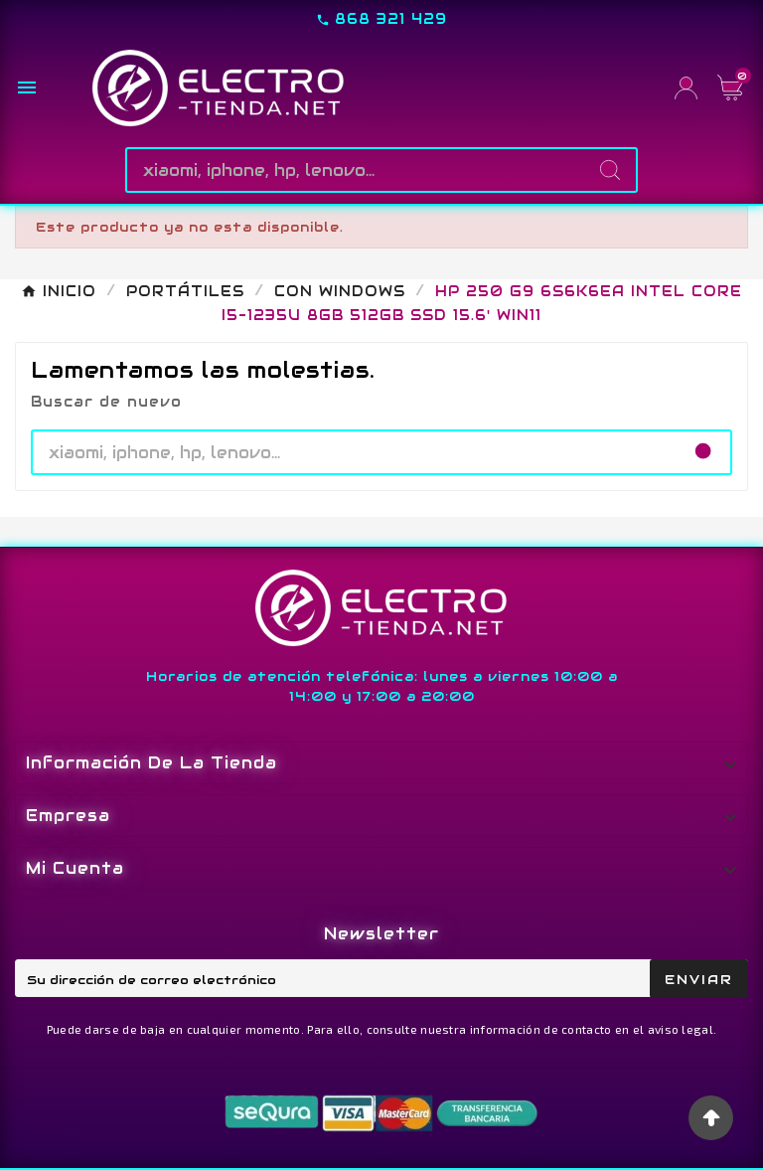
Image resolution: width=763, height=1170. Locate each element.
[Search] (610, 170)
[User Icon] (686, 88)
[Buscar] (356, 170)
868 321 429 (391, 19)
